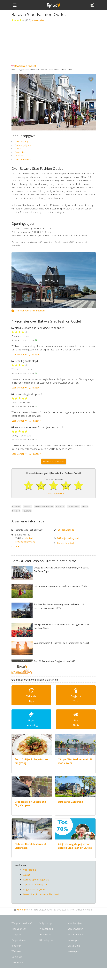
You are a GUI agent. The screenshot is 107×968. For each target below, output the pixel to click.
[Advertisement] (53, 43)
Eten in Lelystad (65, 543)
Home (14, 69)
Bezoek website (66, 529)
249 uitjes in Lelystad (68, 538)
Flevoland (34, 69)
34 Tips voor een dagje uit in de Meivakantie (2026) (60, 586)
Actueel (27, 874)
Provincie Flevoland (25, 541)
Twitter (45, 934)
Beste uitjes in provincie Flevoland (41, 894)
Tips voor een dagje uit (35, 884)
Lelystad (43, 69)
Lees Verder (19, 354)
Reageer (35, 354)
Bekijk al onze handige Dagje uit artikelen (36, 679)
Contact (19, 155)
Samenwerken (75, 928)
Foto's (18, 148)
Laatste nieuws (23, 159)
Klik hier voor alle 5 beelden (28, 310)
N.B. (18, 546)
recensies (38, 20)
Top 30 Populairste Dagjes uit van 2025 (54, 661)
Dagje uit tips (23, 69)
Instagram (47, 940)
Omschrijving (21, 141)
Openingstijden (23, 145)
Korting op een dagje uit (36, 879)
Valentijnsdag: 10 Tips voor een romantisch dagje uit (61, 642)
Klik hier (21, 909)
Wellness (16, 951)
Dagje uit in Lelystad (34, 889)
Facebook (46, 928)
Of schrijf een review (53, 493)
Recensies (20, 152)
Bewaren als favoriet (25, 65)
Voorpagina (29, 869)
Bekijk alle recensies (53, 461)
